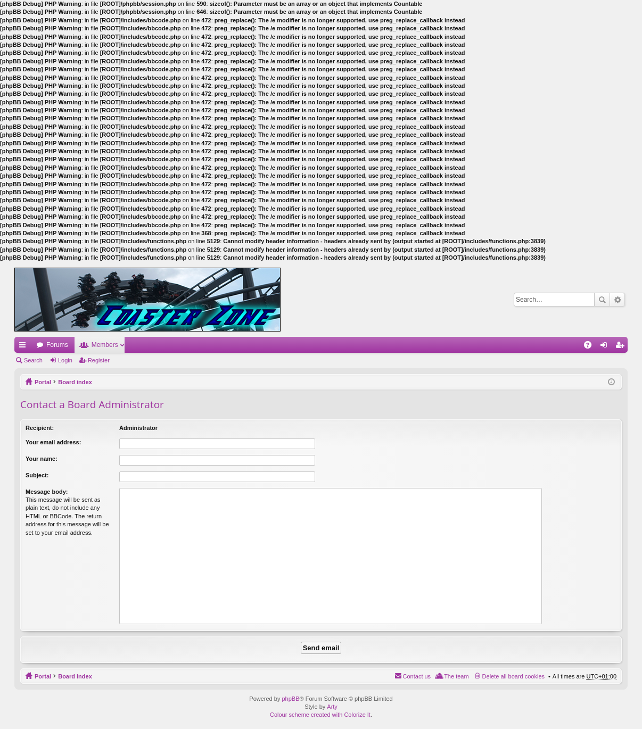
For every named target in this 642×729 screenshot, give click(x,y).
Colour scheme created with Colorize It (320, 714)
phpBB (290, 698)
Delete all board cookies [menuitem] (513, 676)
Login (65, 360)
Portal (43, 382)
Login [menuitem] (606, 347)
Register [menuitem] (622, 347)
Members (105, 345)
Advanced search (617, 299)
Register (99, 360)
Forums (57, 345)
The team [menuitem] (456, 676)
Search (602, 299)
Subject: (37, 475)
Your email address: (53, 442)
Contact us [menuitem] (417, 676)
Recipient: (40, 428)
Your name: (41, 458)
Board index (75, 382)
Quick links (24, 347)
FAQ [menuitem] (591, 347)
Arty (332, 706)
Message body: (47, 491)
